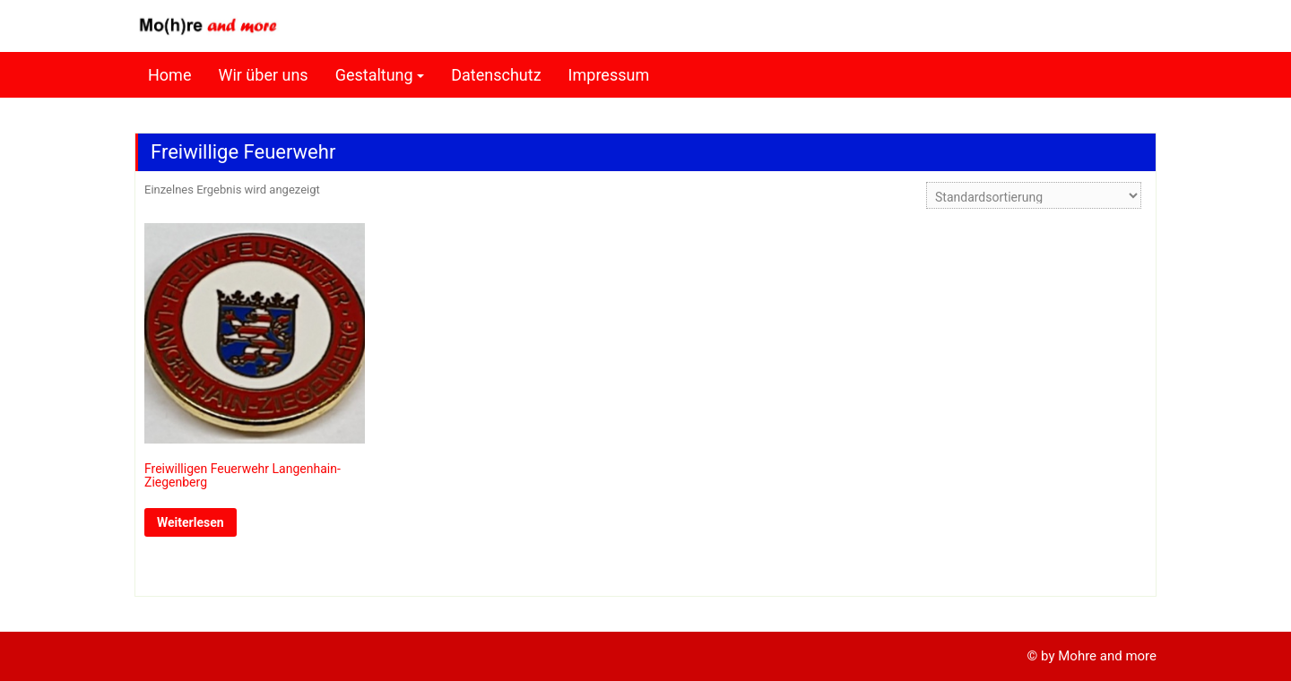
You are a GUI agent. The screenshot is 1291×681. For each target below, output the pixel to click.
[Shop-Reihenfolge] (1033, 195)
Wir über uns (263, 74)
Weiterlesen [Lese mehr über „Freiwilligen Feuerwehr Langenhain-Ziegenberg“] (190, 522)
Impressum (609, 74)
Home (169, 74)
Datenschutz (496, 74)
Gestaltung (374, 74)
